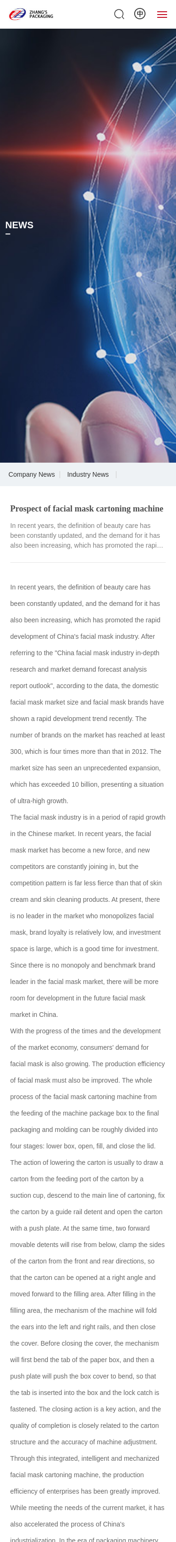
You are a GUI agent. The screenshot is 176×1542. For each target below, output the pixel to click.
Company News (31, 474)
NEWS (19, 225)
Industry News (88, 474)
